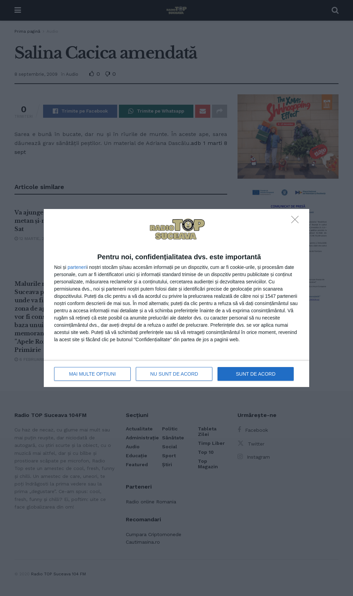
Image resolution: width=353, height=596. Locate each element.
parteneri (77, 267)
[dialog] (176, 298)
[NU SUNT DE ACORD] (296, 221)
